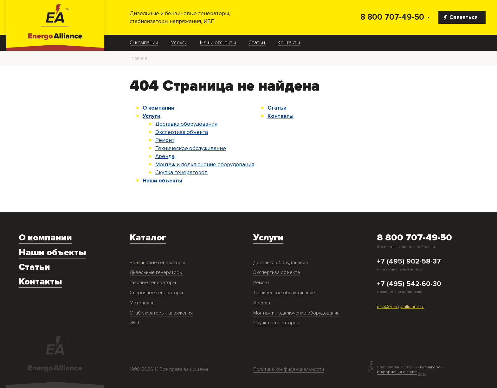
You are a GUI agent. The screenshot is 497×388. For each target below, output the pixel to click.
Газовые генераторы (153, 283)
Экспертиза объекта (181, 132)
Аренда (164, 156)
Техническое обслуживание (190, 148)
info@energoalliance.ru (400, 307)
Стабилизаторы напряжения (161, 313)
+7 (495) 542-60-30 (409, 284)
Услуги (179, 43)
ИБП (134, 323)
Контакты (289, 43)
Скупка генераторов (181, 172)
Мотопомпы (142, 303)
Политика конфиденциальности (288, 369)
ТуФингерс (429, 367)
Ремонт (164, 140)
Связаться (461, 17)
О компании (144, 43)
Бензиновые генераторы (157, 263)
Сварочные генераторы (156, 293)
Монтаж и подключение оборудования (204, 164)
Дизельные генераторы (156, 273)
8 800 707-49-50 (392, 17)
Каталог (148, 237)
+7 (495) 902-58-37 (409, 261)
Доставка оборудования (186, 124)
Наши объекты (218, 43)
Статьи (256, 43)
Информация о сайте (397, 371)
